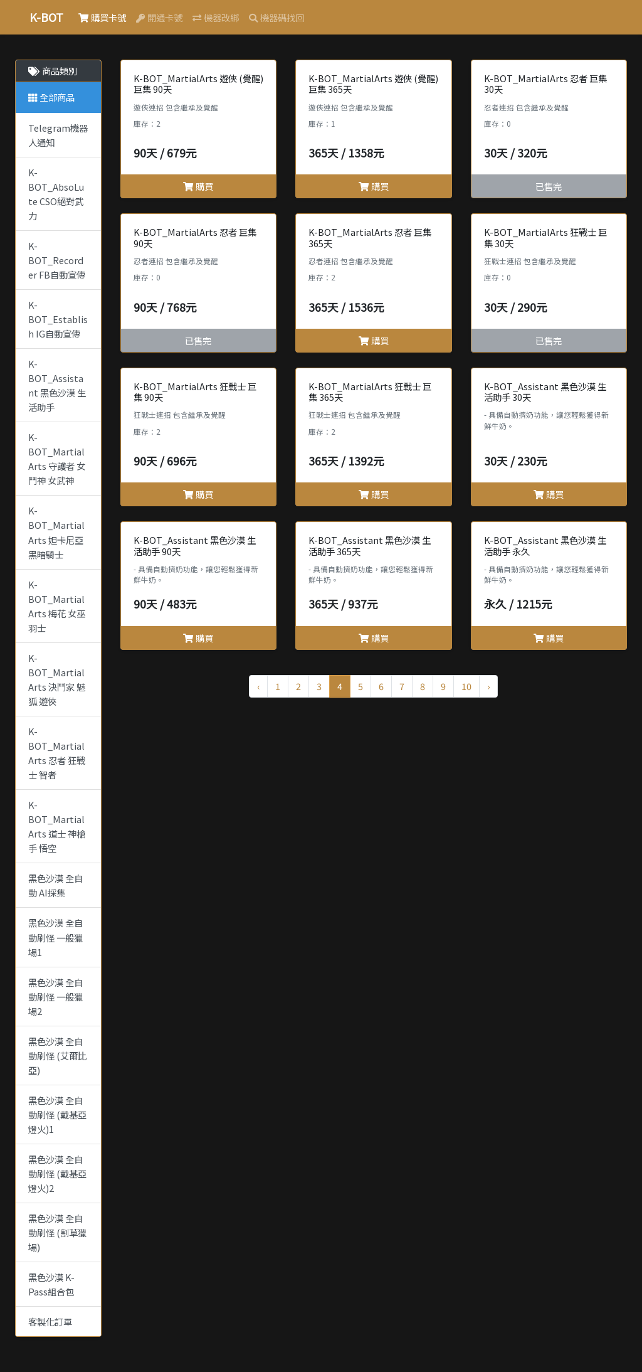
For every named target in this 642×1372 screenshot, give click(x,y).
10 (466, 686)
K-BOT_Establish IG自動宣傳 (58, 319)
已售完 (548, 186)
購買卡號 (102, 17)
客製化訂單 (50, 1321)
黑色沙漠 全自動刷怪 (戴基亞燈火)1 (57, 1114)
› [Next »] (488, 686)
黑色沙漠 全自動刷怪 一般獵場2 (55, 997)
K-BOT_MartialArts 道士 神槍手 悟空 (56, 826)
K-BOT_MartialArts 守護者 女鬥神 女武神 (56, 458)
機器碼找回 (276, 17)
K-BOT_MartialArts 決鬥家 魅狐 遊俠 (56, 679)
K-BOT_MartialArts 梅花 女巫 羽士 (56, 606)
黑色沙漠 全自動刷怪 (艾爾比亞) (57, 1055)
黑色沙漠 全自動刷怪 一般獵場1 (55, 937)
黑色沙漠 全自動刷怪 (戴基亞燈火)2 (57, 1173)
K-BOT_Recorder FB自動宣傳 (56, 260)
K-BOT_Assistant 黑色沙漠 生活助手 (57, 385)
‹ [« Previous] (258, 686)
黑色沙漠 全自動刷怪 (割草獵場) (57, 1232)
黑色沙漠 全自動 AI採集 (55, 885)
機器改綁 (215, 17)
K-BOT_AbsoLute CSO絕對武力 (56, 194)
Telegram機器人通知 (58, 135)
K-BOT (46, 17)
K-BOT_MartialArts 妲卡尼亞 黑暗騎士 (56, 532)
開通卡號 (159, 17)
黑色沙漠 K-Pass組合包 (51, 1284)
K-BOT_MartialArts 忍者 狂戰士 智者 (56, 753)
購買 (198, 186)
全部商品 (51, 97)
